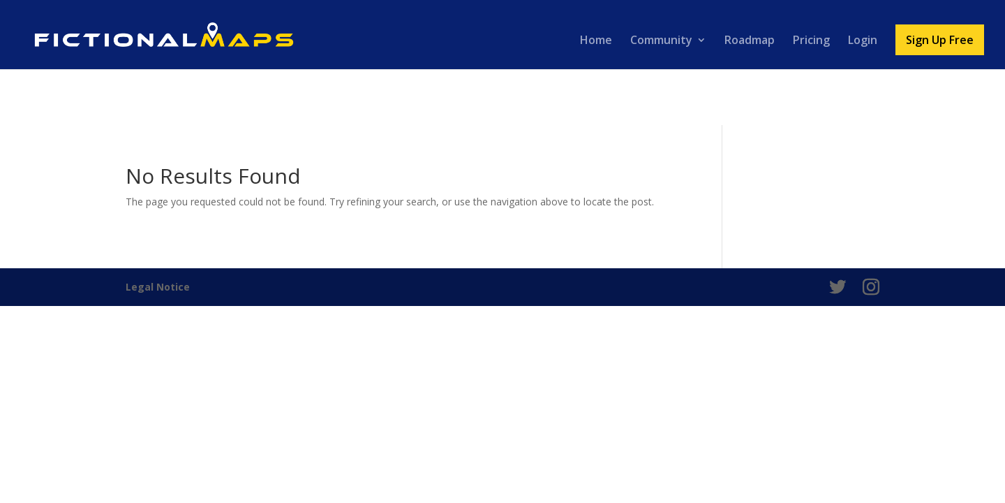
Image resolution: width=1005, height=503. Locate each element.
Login (862, 41)
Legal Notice (158, 286)
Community (661, 41)
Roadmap (749, 41)
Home (596, 41)
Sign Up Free (940, 40)
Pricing (811, 41)
